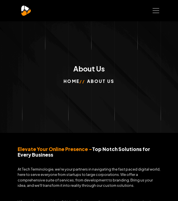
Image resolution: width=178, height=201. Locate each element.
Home (71, 81)
